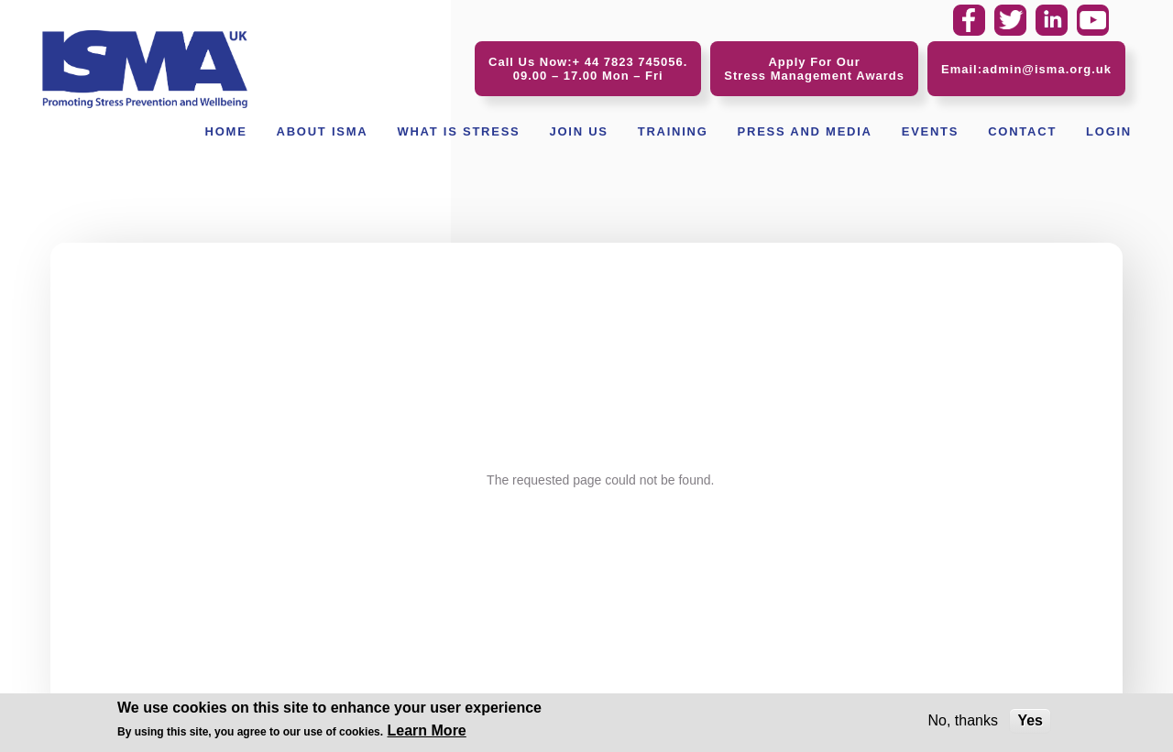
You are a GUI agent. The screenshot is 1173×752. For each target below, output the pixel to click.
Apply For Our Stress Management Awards (814, 68)
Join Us (578, 131)
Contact (1022, 131)
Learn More (427, 732)
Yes (1030, 722)
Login (1109, 131)
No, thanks (962, 722)
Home (226, 131)
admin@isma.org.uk (1047, 69)
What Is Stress (458, 131)
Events (930, 131)
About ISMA (322, 131)
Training (673, 131)
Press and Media (805, 131)
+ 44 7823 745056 (628, 62)
